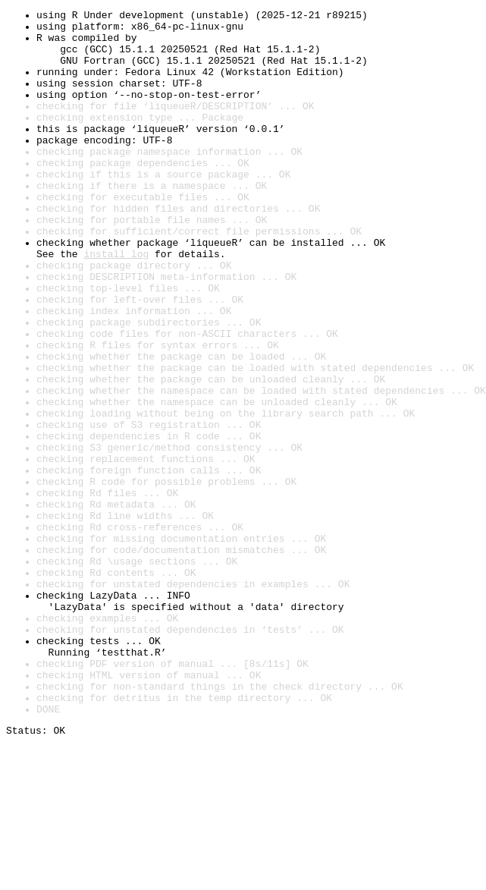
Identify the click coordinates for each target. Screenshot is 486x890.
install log (116, 303)
